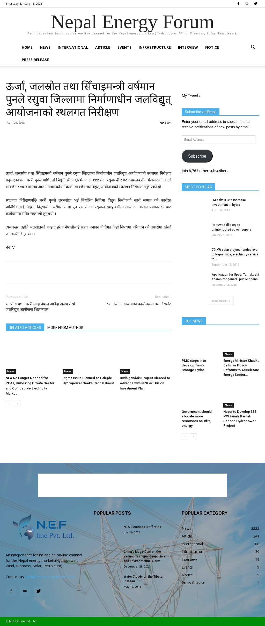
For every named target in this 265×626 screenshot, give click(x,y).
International (73, 47)
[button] (253, 47)
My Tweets (191, 95)
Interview (188, 47)
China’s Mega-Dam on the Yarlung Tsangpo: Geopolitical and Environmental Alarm (145, 556)
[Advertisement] (88, 157)
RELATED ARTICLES (25, 328)
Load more (221, 301)
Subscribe (197, 156)
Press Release (35, 59)
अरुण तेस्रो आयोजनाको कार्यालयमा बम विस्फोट (137, 304)
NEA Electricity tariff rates (142, 527)
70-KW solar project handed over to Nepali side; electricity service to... (235, 254)
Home (27, 47)
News (45, 47)
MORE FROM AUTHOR (65, 328)
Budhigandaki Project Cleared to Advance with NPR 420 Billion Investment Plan (145, 383)
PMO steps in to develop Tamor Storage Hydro (194, 365)
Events (124, 47)
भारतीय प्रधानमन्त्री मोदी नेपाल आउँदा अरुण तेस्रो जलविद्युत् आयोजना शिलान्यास (40, 307)
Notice (212, 47)
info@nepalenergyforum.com (50, 576)
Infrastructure (155, 47)
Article (102, 47)
